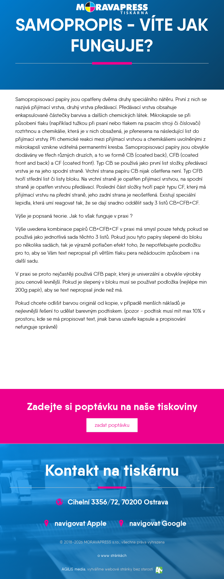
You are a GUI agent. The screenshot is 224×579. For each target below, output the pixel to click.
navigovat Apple (80, 523)
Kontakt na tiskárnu (112, 470)
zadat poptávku (112, 425)
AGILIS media (73, 569)
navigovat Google (157, 523)
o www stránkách (112, 555)
